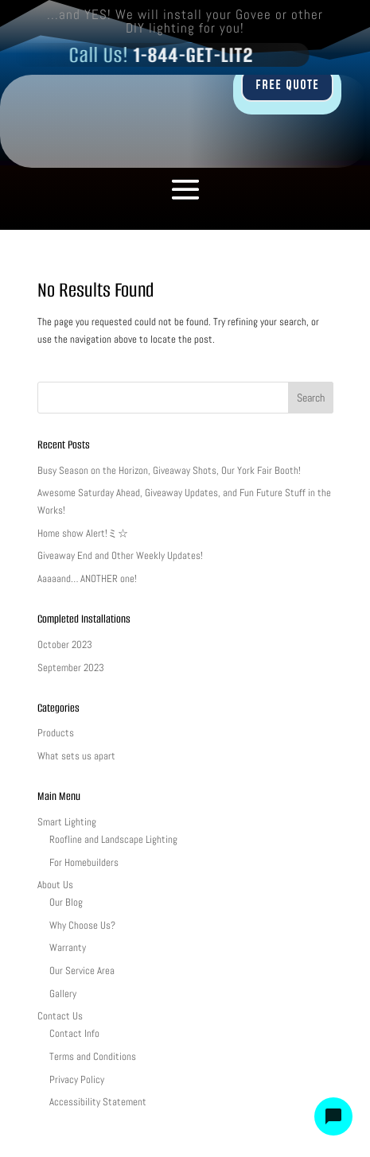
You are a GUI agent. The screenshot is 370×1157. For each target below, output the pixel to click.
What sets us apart (76, 756)
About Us (55, 884)
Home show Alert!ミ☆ (82, 533)
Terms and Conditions (92, 1056)
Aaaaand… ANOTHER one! (87, 578)
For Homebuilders (84, 862)
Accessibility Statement (97, 1101)
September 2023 (70, 667)
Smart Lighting (66, 822)
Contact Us (60, 1016)
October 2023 (64, 644)
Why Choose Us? (82, 925)
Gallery (62, 993)
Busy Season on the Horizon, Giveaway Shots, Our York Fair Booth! (169, 470)
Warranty (67, 947)
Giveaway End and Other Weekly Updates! (120, 555)
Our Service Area (82, 970)
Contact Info (74, 1033)
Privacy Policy (76, 1079)
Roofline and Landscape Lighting (113, 839)
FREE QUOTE (287, 85)
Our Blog (66, 902)
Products (55, 733)
